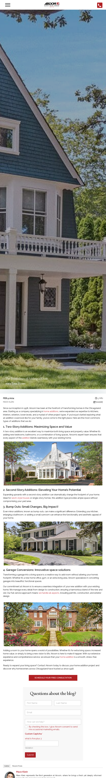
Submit (30, 755)
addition (26, 438)
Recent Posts (17, 766)
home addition (66, 657)
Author (6, 766)
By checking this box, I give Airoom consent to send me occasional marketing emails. (53, 728)
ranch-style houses (20, 498)
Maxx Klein (22, 771)
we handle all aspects (49, 593)
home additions (51, 411)
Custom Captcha (34, 734)
